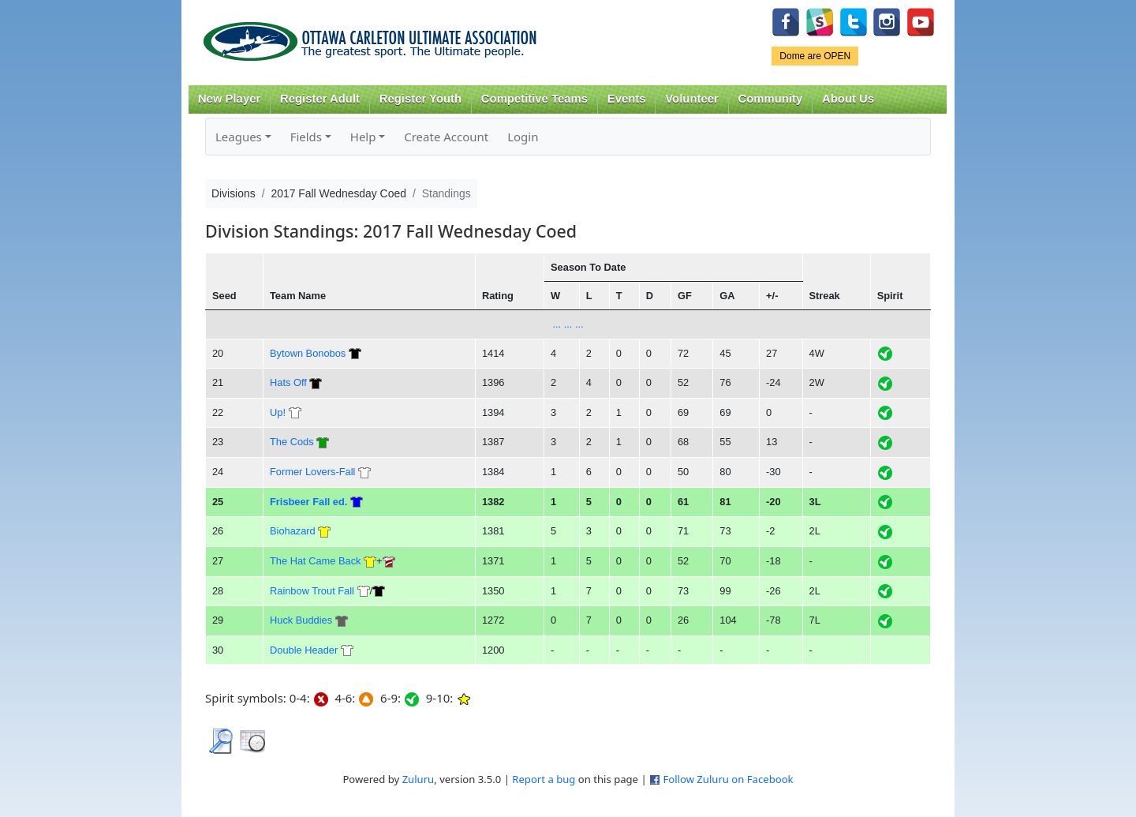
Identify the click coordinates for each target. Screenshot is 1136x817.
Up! (278, 412)
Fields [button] (306, 136)
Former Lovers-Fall (312, 472)
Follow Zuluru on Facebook (728, 779)
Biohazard (293, 531)
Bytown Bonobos (308, 353)
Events (626, 98)
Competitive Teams (534, 98)
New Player (229, 98)
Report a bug (543, 779)
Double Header (304, 650)
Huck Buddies (301, 620)
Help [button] (363, 136)
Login (522, 136)
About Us (848, 98)
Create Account (446, 136)
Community (770, 98)
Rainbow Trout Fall (312, 591)
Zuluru (418, 779)
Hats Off (288, 382)
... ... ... (567, 324)
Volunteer (691, 98)
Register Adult (320, 98)
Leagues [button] (238, 136)
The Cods (292, 442)
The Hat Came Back (315, 561)
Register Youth (420, 98)
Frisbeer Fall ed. (308, 502)
